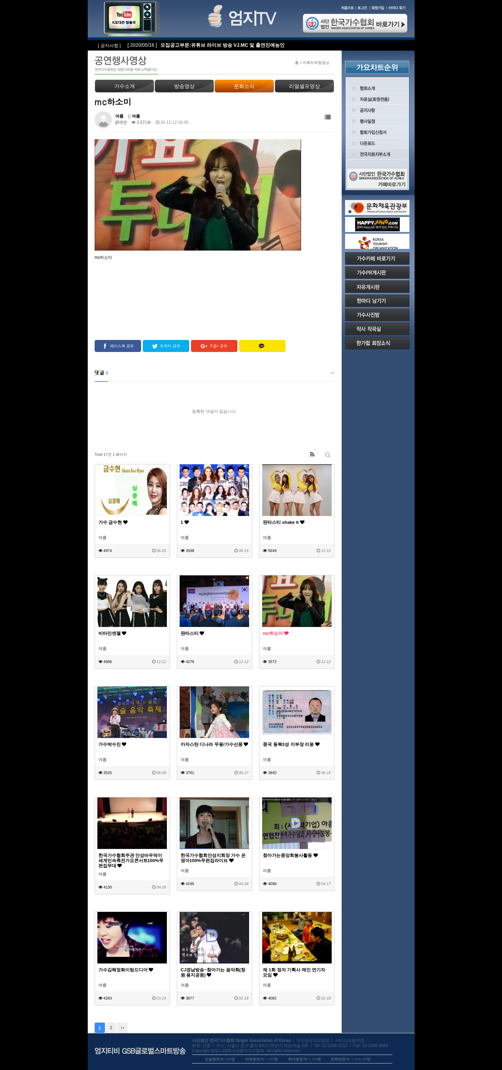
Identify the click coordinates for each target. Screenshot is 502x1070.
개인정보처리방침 (312, 1040)
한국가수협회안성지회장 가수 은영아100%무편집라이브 (213, 858)
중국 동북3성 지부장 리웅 (291, 744)
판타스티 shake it (284, 522)
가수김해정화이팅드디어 (125, 969)
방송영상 (184, 86)
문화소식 (244, 86)
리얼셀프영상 (304, 86)
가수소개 (124, 86)
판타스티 (192, 633)
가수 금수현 (113, 522)
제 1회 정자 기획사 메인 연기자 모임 (294, 972)
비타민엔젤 (112, 633)
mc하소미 (275, 633)
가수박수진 (112, 744)
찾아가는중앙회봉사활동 (290, 855)
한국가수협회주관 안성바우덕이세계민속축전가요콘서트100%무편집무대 (130, 860)
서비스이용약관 (349, 1040)
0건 (121, 122)
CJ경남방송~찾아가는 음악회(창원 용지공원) (213, 972)
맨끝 (122, 1028)
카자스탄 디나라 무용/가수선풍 (214, 744)
